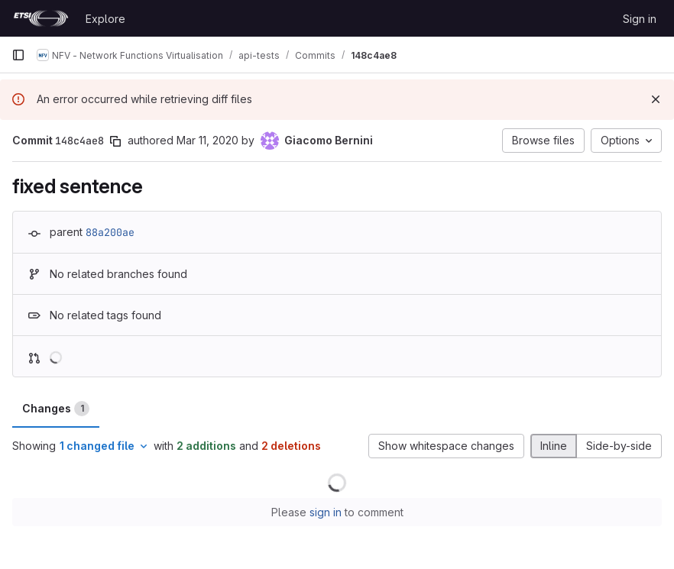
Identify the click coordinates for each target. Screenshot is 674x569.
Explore (105, 18)
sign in (325, 512)
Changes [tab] (55, 408)
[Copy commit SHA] (115, 141)
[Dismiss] (655, 99)
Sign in (639, 18)
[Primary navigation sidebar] (18, 55)
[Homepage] (40, 18)
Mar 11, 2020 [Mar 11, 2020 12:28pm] (207, 140)
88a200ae (110, 232)
